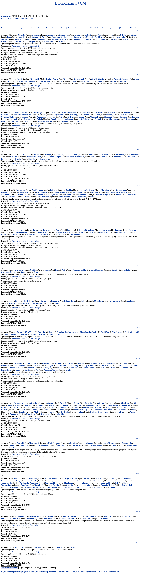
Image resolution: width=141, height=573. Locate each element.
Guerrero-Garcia (8, 272)
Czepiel (98, 119)
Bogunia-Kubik (107, 485)
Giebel (11, 448)
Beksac (64, 408)
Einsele (18, 41)
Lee (61, 81)
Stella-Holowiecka (67, 519)
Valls (44, 115)
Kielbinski (107, 516)
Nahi (60, 368)
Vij (36, 370)
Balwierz (4, 192)
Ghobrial (5, 365)
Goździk (69, 485)
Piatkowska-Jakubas (9, 519)
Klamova (55, 301)
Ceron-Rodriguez (121, 79)
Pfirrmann (75, 234)
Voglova (12, 303)
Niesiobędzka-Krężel (88, 332)
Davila (88, 39)
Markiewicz (98, 481)
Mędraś (24, 334)
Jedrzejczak (43, 445)
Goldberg (85, 119)
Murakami (30, 414)
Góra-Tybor (29, 332)
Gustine (38, 365)
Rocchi (21, 37)
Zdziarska (77, 445)
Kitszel (118, 195)
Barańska (25, 485)
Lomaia (118, 230)
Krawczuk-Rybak (103, 195)
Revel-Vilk (34, 79)
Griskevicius (42, 232)
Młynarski (38, 195)
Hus (53, 117)
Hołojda (33, 334)
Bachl (34, 230)
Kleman (135, 117)
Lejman (53, 190)
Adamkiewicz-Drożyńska (116, 192)
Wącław (25, 303)
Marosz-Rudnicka (32, 487)
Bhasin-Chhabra (59, 39)
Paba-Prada (89, 368)
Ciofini (133, 35)
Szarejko (41, 332)
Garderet (74, 155)
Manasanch (14, 368)
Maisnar (134, 365)
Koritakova (28, 301)
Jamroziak (41, 117)
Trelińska (22, 195)
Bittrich (88, 35)
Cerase (76, 403)
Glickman (104, 155)
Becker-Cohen (52, 79)
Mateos (4, 39)
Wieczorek (132, 195)
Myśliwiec (129, 332)
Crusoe (4, 41)
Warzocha (61, 445)
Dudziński (105, 332)
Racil (17, 301)
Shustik (22, 412)
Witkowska (14, 487)
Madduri (108, 117)
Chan (136, 79)
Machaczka (19, 547)
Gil (137, 332)
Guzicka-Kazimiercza (99, 412)
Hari (15, 119)
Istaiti (19, 79)
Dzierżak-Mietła (117, 481)
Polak (114, 479)
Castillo (53, 112)
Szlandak (81, 487)
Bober (51, 332)
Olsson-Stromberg (86, 230)
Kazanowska (41, 192)
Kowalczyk (20, 190)
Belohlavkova (69, 301)
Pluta (114, 445)
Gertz (36, 272)
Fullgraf (41, 39)
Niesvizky (73, 115)
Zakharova (63, 35)
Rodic (10, 81)
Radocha (99, 112)
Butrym (61, 410)
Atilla (52, 408)
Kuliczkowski (53, 443)
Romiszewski (121, 190)
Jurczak (74, 547)
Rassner (34, 37)
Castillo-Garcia (97, 79)
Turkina (46, 230)
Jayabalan (59, 115)
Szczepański (83, 195)
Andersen (14, 414)
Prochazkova (114, 301)
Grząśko (86, 112)
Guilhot (15, 234)
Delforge (27, 119)
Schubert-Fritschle (62, 232)
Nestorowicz (52, 487)
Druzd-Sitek (113, 405)
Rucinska (38, 547)
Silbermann (113, 119)
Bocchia (17, 39)
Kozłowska (68, 119)
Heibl (91, 232)
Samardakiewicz (87, 190)
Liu (56, 270)
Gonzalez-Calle (118, 37)
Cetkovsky (37, 303)
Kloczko (24, 445)
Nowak (17, 479)
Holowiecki (34, 443)
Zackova (132, 230)
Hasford (44, 234)
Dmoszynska (127, 443)
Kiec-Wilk (86, 81)
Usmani (122, 410)
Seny (91, 155)
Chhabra (77, 37)
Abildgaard (121, 408)
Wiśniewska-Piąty (33, 157)
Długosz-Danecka (44, 121)
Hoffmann (31, 234)
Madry (37, 412)
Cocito (16, 408)
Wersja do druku (59, 28)
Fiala (124, 363)
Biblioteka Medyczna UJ (109, 572)
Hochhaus (59, 234)
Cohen (70, 117)
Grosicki (64, 121)
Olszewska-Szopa (81, 410)
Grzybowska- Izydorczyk (67, 332)
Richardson (6, 370)
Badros (98, 408)
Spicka (27, 370)
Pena (9, 37)
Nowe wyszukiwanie (128, 28)
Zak (49, 303)
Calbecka (105, 519)
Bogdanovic (121, 232)
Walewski (126, 405)
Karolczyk (82, 197)
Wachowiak (77, 192)
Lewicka (118, 365)
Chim (27, 121)
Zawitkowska (37, 190)
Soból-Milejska (43, 197)
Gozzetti (21, 35)
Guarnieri (36, 35)
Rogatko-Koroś (71, 479)
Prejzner (70, 230)
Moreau (30, 368)
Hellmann (89, 443)
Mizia (86, 479)
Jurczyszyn (63, 41)
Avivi (44, 37)
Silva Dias (125, 403)
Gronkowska (32, 481)
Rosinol (109, 115)
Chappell (94, 117)
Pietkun (14, 334)
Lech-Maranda (97, 270)
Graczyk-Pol (126, 485)
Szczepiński (50, 483)
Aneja (108, 408)
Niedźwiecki (6, 195)
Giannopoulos (54, 334)
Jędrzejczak (56, 481)
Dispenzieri (95, 363)
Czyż (125, 483)
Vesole (102, 39)
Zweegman (45, 414)
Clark (3, 234)
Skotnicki (73, 443)
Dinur (65, 79)
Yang (74, 81)
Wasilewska (117, 332)
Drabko (69, 190)
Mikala (15, 121)
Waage (133, 412)
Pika (99, 35)
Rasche (28, 405)
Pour (112, 368)
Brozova (45, 363)
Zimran (123, 81)
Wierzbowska (96, 445)
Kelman (85, 115)
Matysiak (105, 190)
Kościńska (33, 479)
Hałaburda (68, 483)
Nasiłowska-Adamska (29, 483)
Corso (3, 408)
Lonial (52, 405)
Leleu (76, 408)
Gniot (6, 334)
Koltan (68, 195)
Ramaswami (79, 79)
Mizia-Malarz (64, 197)
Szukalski (124, 115)
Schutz (123, 35)
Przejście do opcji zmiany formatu (15, 28)
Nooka (40, 405)
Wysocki (54, 195)
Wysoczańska (86, 485)
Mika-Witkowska (51, 479)
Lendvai (119, 412)
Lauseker (20, 230)
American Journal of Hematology (26, 46)
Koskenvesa (104, 232)
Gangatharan (92, 405)
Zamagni (50, 35)
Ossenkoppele (22, 232)
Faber (57, 230)
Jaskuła (98, 479)
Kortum (127, 112)
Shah (18, 370)
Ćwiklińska (23, 192)
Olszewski (130, 119)
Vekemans (40, 408)
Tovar (111, 35)
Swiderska (65, 412)
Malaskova (98, 301)
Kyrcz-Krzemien (109, 443)
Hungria (62, 365)
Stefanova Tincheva (27, 81)
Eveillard (111, 363)
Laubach (104, 365)
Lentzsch (51, 412)
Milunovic (131, 157)
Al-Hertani (45, 81)
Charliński (48, 41)
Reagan (125, 368)
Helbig (80, 412)
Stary (92, 197)
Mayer (57, 303)
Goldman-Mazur (21, 112)
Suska (81, 117)
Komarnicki (132, 445)
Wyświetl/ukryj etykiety (40, 28)
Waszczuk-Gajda (58, 37)
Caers (17, 405)
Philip (78, 405)
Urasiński (12, 197)
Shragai (48, 155)
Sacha (80, 232)
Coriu (77, 35)
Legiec (33, 41)
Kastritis (4, 410)
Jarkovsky (74, 365)
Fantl (22, 410)
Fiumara (100, 81)
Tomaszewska (6, 483)
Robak (39, 119)
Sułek (12, 445)
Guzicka (104, 157)
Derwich (94, 192)
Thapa (125, 39)
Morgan (48, 368)
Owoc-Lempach (60, 192)
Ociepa (26, 197)
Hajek (50, 365)
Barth (3, 121)
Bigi (29, 39)
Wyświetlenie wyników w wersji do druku (39, 572)
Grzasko (33, 403)
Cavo (114, 39)
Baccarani (106, 230)
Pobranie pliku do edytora (68, 572)
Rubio (113, 81)
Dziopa (67, 487)
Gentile (77, 39)
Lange (18, 481)
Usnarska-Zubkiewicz (95, 37)
